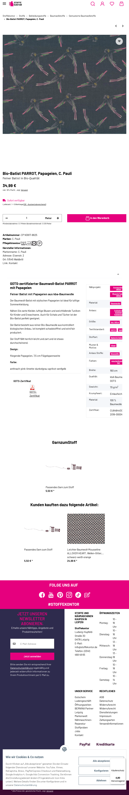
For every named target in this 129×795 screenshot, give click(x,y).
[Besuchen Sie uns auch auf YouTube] (51, 595)
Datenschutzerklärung (21, 667)
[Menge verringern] (6, 218)
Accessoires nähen (118, 288)
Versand (24, 190)
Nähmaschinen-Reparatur (83, 721)
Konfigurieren (99, 770)
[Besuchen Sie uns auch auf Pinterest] (60, 595)
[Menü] (124, 760)
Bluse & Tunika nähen (118, 295)
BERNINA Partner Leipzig (84, 710)
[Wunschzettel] (112, 3)
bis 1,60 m (115, 322)
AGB (101, 697)
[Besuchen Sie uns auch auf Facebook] (42, 595)
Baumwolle (115, 303)
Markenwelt (81, 715)
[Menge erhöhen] (58, 218)
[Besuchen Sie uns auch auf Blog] (87, 595)
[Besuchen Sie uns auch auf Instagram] (69, 595)
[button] (93, 3)
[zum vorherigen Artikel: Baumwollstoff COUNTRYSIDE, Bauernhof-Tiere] (116, 25)
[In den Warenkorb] (96, 218)
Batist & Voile (116, 338)
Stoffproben (81, 727)
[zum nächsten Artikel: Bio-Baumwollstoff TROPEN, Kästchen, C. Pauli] (122, 25)
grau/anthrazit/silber (118, 362)
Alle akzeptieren (98, 761)
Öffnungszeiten (83, 704)
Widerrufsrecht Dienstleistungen (108, 710)
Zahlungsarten (107, 719)
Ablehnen (99, 780)
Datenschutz (106, 700)
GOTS (113, 330)
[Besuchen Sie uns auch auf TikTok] (78, 595)
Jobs (77, 731)
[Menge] (26, 218)
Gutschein (80, 697)
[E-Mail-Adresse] (36, 644)
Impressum (105, 715)
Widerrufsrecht (107, 704)
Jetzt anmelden (32, 656)
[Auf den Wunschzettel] (119, 41)
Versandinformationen (111, 723)
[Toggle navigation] (4, 2)
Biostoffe (115, 354)
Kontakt (13, 263)
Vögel (113, 345)
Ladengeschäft (83, 700)
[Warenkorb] (121, 3)
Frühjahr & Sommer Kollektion (118, 313)
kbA (120, 330)
